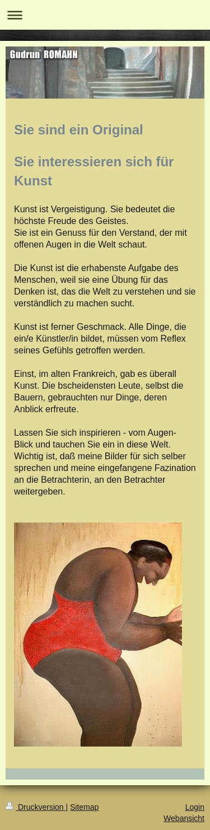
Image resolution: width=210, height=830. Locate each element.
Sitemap (84, 807)
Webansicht (184, 818)
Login (194, 807)
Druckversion (36, 807)
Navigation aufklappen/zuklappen (105, 15)
